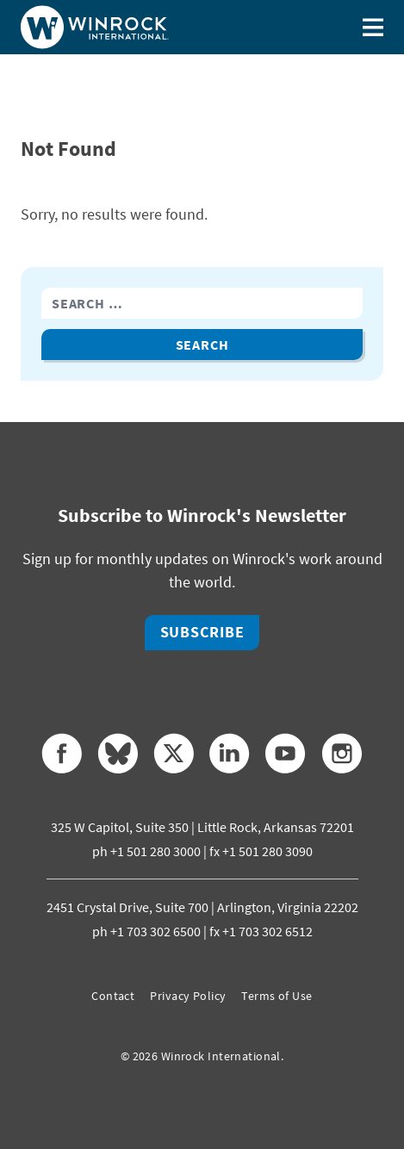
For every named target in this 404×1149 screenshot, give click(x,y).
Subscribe (202, 632)
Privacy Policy (188, 995)
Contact (112, 995)
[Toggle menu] (373, 27)
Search (202, 344)
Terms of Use (276, 995)
